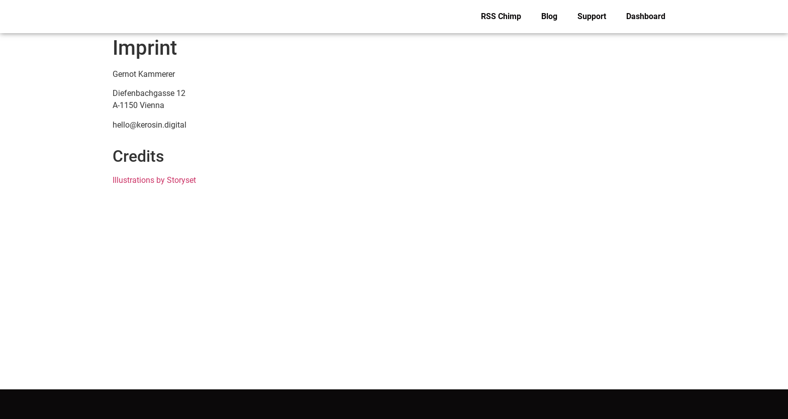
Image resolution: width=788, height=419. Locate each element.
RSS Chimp (501, 16)
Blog (549, 16)
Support (591, 16)
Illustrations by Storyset (154, 180)
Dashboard (645, 16)
